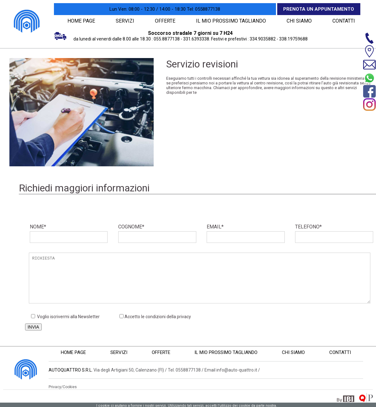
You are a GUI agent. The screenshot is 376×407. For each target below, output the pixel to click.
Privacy (55, 386)
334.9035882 (263, 38)
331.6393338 (196, 38)
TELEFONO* (334, 233)
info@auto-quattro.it (236, 369)
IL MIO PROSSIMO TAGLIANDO (230, 21)
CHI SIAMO (297, 21)
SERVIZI (125, 21)
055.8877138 (167, 38)
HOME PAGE (81, 21)
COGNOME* (157, 233)
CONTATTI (342, 21)
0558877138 (203, 9)
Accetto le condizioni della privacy (157, 316)
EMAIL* (246, 233)
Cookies (70, 386)
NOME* (69, 233)
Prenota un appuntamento (318, 9)
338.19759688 (293, 38)
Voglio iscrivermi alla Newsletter (65, 316)
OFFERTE (166, 21)
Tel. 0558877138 (184, 369)
